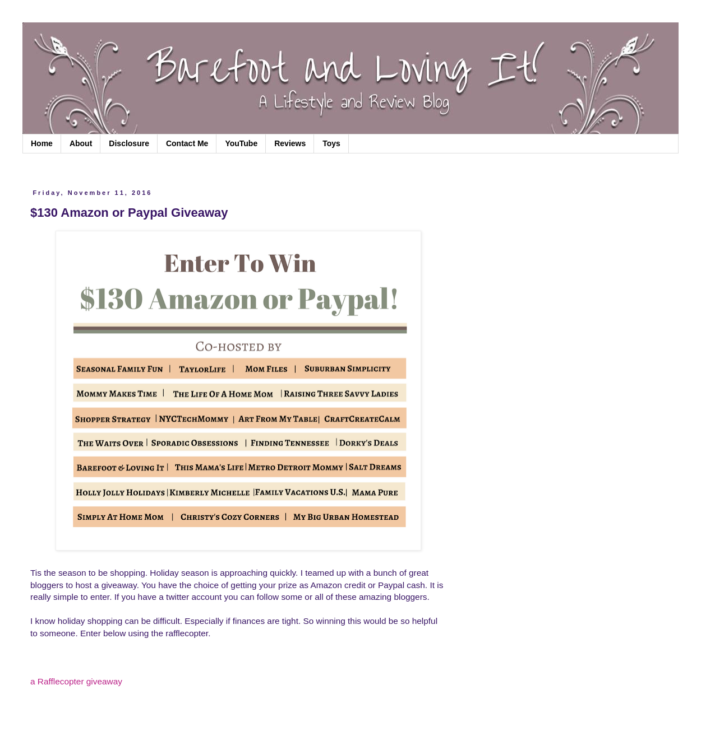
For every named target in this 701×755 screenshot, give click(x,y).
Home (42, 143)
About (81, 143)
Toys (331, 143)
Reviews (290, 143)
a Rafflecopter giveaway (76, 681)
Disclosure (129, 143)
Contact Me (187, 143)
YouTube (241, 143)
